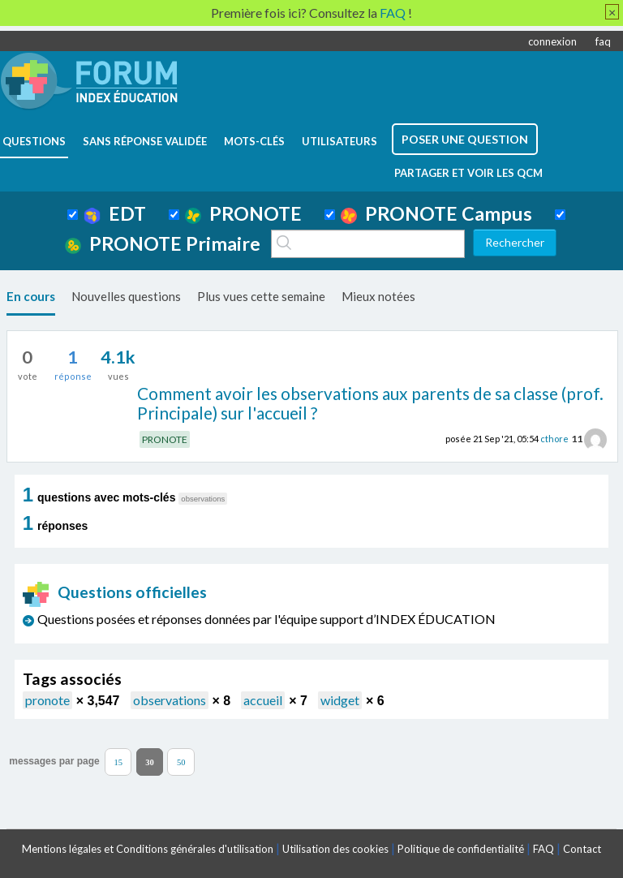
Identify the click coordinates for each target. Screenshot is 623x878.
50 (181, 761)
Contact (582, 848)
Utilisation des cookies (335, 848)
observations (169, 700)
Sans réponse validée (145, 141)
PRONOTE (243, 213)
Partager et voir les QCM (468, 172)
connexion (552, 41)
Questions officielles (115, 592)
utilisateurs (339, 141)
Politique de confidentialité (460, 848)
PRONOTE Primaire (162, 243)
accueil (262, 700)
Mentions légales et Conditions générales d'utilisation (147, 848)
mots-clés (254, 141)
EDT (115, 213)
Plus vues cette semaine (261, 296)
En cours (30, 296)
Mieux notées (378, 296)
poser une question (465, 139)
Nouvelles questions (126, 296)
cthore (554, 438)
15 (118, 761)
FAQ (543, 848)
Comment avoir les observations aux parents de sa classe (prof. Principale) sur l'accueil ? (370, 403)
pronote (47, 700)
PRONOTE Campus (436, 213)
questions (34, 141)
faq (603, 41)
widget (339, 700)
